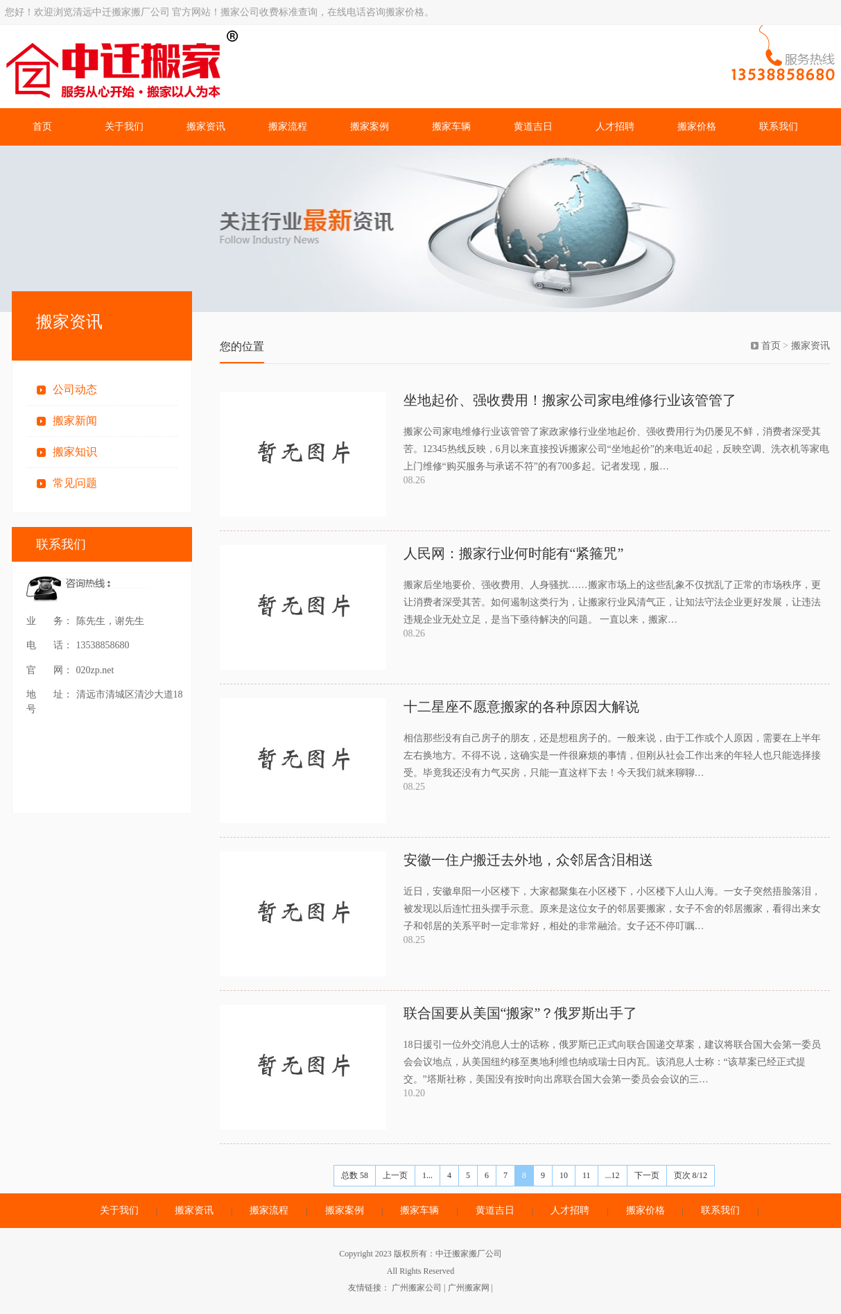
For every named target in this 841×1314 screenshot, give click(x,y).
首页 (42, 126)
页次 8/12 (690, 1175)
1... (427, 1175)
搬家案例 (369, 126)
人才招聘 (615, 126)
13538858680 (103, 645)
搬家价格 (696, 126)
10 (564, 1175)
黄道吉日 (533, 126)
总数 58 (354, 1175)
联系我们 (778, 126)
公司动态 (75, 389)
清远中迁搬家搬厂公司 (216, 66)
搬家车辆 (451, 126)
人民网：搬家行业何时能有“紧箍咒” (514, 553)
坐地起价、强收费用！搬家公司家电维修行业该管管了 (570, 400)
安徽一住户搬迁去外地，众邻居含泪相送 (528, 859)
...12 (612, 1175)
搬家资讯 (206, 126)
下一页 (646, 1175)
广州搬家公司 (417, 1288)
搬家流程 (287, 126)
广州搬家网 (468, 1288)
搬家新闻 (75, 420)
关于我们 (124, 126)
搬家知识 (75, 452)
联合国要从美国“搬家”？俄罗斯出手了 (521, 1013)
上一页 (395, 1175)
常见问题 (75, 483)
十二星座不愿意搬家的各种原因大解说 (521, 706)
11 (586, 1175)
